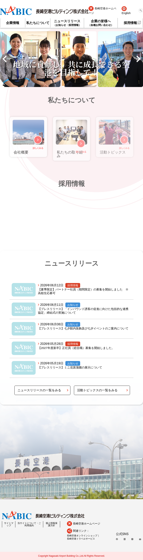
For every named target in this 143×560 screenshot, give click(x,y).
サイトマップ (8, 524)
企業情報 (12, 23)
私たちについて (37, 23)
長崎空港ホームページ (102, 10)
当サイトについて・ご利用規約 (29, 524)
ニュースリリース (67, 23)
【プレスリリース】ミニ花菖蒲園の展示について (70, 367)
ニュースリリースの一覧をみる (39, 390)
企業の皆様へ (101, 23)
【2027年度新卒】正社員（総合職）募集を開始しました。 (76, 348)
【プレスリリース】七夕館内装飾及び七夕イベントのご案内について (83, 328)
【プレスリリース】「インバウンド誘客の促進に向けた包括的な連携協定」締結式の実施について (83, 310)
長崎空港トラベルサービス (81, 539)
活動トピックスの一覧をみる (97, 390)
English (126, 13)
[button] (4, 59)
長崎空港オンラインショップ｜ (83, 535)
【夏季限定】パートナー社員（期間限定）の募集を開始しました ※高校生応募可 (83, 291)
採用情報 (130, 23)
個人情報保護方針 (51, 524)
